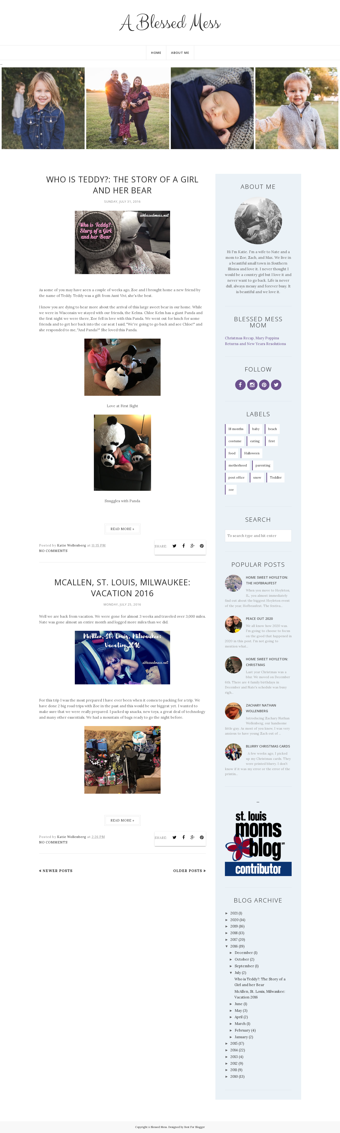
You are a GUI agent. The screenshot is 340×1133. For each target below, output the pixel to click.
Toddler (276, 478)
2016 (234, 946)
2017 (234, 939)
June (239, 1004)
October (242, 959)
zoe (231, 490)
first (272, 441)
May (238, 1010)
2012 (234, 1063)
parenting (263, 465)
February (242, 1030)
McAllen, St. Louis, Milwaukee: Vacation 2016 (122, 588)
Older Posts (187, 870)
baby (255, 429)
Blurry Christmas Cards (268, 746)
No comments (53, 551)
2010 (234, 1076)
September (244, 966)
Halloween (251, 453)
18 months (236, 429)
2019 (234, 926)
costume (234, 441)
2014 (234, 1050)
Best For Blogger (194, 1127)
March (240, 1023)
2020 (234, 919)
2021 (234, 913)
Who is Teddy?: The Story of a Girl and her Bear (122, 185)
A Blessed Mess (170, 23)
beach (272, 429)
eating (255, 441)
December (244, 952)
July (238, 972)
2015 (234, 1043)
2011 (233, 1070)
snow (257, 478)
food (231, 453)
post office (236, 478)
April (239, 1017)
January (241, 1037)
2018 (234, 933)
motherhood (237, 465)
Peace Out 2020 (259, 618)
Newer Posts (58, 870)
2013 (234, 1056)
